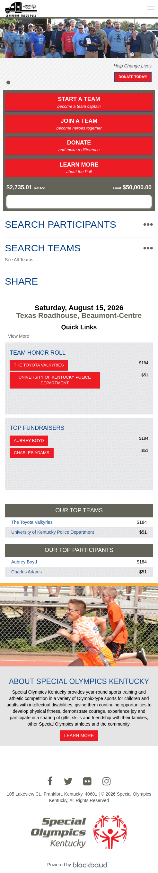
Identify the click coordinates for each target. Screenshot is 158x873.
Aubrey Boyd (29, 440)
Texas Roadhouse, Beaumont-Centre (79, 315)
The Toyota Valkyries (39, 365)
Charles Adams (31, 452)
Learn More (79, 168)
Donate (79, 146)
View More (18, 336)
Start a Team (79, 102)
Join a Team (79, 124)
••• (148, 224)
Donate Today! (133, 77)
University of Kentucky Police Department (55, 380)
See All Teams (19, 259)
